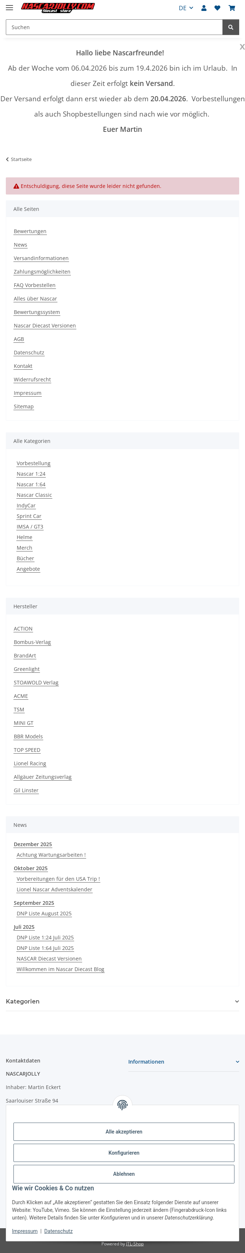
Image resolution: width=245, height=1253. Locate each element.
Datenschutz (58, 1231)
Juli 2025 (24, 926)
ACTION (23, 628)
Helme (24, 537)
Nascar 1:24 (31, 473)
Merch (24, 547)
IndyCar (26, 505)
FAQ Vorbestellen (35, 285)
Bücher (25, 558)
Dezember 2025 (33, 844)
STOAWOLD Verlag (36, 682)
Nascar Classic (34, 494)
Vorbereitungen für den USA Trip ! (58, 878)
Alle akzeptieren (123, 1132)
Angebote (28, 568)
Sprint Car (29, 515)
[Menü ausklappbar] (9, 4)
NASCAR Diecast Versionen (49, 958)
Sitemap (24, 406)
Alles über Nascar (35, 298)
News (20, 244)
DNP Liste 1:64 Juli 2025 (45, 947)
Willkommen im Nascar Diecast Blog (60, 969)
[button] (203, 8)
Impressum (24, 1231)
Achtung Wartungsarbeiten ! (51, 854)
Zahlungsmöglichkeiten (42, 271)
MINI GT (23, 722)
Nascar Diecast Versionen (45, 325)
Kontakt (23, 365)
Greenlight (27, 668)
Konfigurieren (123, 1153)
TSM (19, 709)
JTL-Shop (135, 1244)
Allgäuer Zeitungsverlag (43, 776)
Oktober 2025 (31, 868)
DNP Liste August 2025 (44, 913)
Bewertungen (30, 231)
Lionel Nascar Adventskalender (54, 889)
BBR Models (28, 736)
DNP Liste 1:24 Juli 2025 (45, 937)
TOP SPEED (27, 749)
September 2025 (34, 902)
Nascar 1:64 (31, 484)
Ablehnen (123, 1174)
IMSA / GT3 (30, 526)
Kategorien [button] (23, 1001)
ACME (21, 695)
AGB (19, 338)
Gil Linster (26, 790)
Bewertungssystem (37, 312)
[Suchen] (230, 27)
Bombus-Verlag (32, 642)
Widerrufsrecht (32, 379)
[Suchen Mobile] (114, 27)
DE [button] (182, 8)
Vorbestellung (34, 463)
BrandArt (25, 655)
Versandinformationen (41, 258)
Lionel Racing (30, 763)
